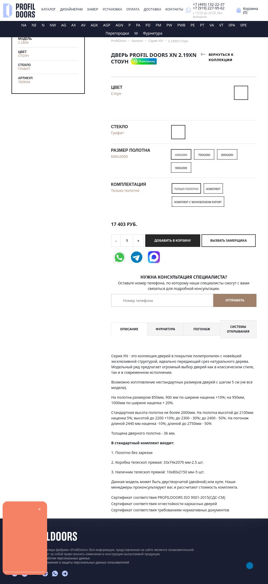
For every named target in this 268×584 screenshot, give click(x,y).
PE (193, 25)
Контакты (174, 9)
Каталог (48, 9)
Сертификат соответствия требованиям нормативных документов (170, 509)
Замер (92, 9)
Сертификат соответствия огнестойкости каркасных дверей (164, 503)
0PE (243, 25)
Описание (129, 329)
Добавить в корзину (172, 240)
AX (73, 25)
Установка (112, 9)
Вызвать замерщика (228, 240)
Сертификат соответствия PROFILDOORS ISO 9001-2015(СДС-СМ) (168, 497)
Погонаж (201, 329)
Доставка (152, 9)
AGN (119, 25)
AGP (106, 25)
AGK (94, 25)
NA (23, 25)
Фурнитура (152, 33)
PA (138, 25)
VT (221, 25)
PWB (181, 25)
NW (53, 25)
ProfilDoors (118, 41)
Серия (155, 41)
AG (63, 25)
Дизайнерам (71, 9)
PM (158, 25)
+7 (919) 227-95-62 (209, 8)
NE (34, 25)
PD (148, 25)
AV (83, 25)
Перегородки (117, 33)
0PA (232, 25)
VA (212, 25)
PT (202, 25)
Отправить (234, 300)
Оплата (132, 9)
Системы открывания (238, 329)
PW (169, 25)
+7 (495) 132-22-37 (209, 4)
